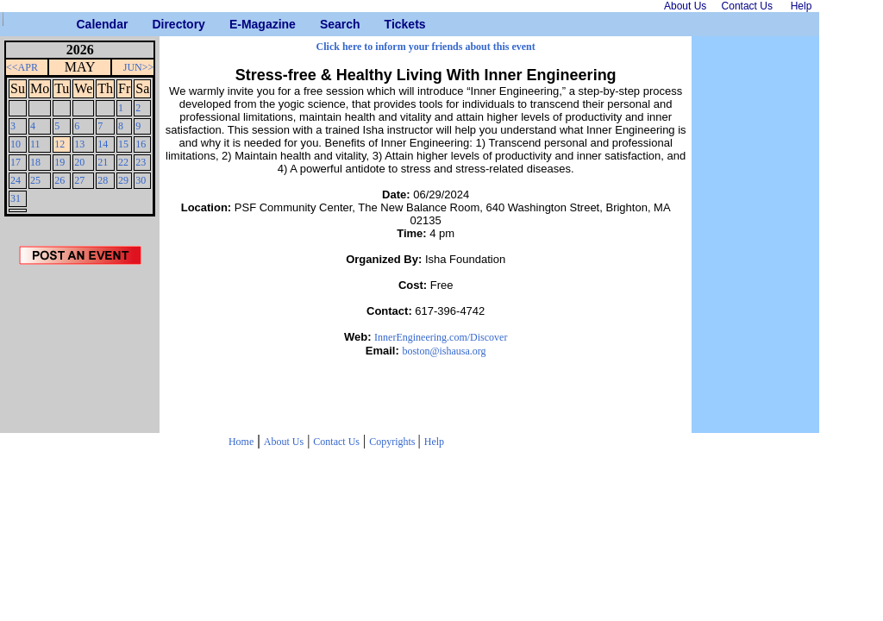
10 (15, 144)
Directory (158, 24)
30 (140, 180)
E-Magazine (235, 24)
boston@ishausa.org (443, 351)
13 (79, 144)
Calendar (83, 24)
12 (59, 144)
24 (15, 180)
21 (102, 162)
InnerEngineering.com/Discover (440, 337)
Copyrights (393, 442)
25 (35, 180)
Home (241, 442)
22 (123, 162)
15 (123, 144)
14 (102, 144)
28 (102, 180)
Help (434, 442)
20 (79, 162)
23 (140, 162)
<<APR (22, 67)
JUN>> (138, 67)
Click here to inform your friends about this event (425, 47)
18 (35, 162)
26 (59, 180)
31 (15, 198)
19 (59, 162)
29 (123, 180)
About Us (284, 442)
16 (140, 144)
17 (15, 162)
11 (35, 144)
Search (326, 24)
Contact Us (336, 442)
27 (79, 180)
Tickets (391, 24)
